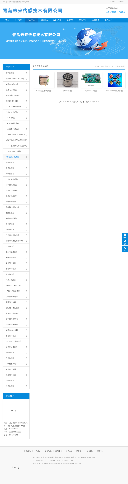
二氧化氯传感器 (12, 364)
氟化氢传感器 (11, 257)
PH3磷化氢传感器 (12, 235)
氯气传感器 (10, 274)
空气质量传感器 (12, 297)
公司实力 (70, 20)
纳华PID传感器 (67, 91)
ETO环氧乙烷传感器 (13, 341)
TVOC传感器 (11, 118)
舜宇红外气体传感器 (13, 107)
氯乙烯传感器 (11, 375)
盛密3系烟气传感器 (13, 95)
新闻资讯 (44, 20)
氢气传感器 (10, 224)
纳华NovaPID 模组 (91, 91)
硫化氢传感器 (11, 202)
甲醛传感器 (10, 213)
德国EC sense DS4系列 (15, 79)
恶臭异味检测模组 (12, 207)
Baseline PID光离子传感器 (114, 91)
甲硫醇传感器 (11, 302)
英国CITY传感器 (12, 84)
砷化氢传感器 (11, 369)
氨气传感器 (10, 162)
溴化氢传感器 (11, 336)
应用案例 (57, 20)
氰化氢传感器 (11, 269)
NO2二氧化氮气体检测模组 (16, 140)
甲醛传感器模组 (12, 218)
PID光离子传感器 (12, 157)
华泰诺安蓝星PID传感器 (44, 91)
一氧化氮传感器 (12, 179)
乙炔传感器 (10, 386)
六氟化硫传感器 (12, 325)
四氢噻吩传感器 (12, 347)
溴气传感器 (10, 246)
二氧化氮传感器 (12, 185)
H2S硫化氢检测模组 (13, 285)
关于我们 (113, 2)
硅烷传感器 (10, 352)
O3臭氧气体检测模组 (14, 151)
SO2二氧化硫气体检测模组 (16, 146)
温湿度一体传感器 (12, 308)
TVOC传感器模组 (12, 123)
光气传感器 (10, 358)
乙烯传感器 (10, 380)
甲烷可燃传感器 (12, 252)
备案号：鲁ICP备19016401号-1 (83, 457)
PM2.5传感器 (11, 280)
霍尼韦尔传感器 (12, 90)
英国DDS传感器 (12, 330)
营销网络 (95, 20)
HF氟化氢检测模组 (13, 291)
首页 (7, 20)
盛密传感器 (10, 73)
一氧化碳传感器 (12, 190)
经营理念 (82, 20)
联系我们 (108, 20)
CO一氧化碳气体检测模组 (15, 134)
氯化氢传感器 (11, 263)
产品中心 (31, 20)
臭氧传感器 (10, 174)
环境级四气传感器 (12, 129)
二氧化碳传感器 (12, 112)
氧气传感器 (10, 168)
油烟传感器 (10, 230)
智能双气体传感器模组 (14, 241)
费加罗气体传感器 (12, 313)
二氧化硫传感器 (12, 196)
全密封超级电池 (12, 319)
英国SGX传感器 (12, 101)
